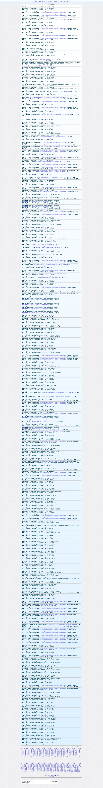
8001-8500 (40, 747)
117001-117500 (63, 770)
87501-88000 (33, 764)
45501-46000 (69, 754)
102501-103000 (38, 767)
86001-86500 (75, 763)
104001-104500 (59, 767)
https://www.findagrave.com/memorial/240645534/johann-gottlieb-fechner (51, 136)
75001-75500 (63, 761)
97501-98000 (33, 766)
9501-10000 (55, 747)
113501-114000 (73, 769)
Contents (38, 1)
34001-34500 (51, 752)
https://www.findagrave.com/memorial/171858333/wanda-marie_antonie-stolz (56, 425)
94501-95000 (57, 765)
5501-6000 (75, 746)
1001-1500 (30, 746)
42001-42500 (27, 754)
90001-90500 (63, 764)
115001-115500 (35, 770)
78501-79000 (45, 762)
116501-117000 (56, 770)
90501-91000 (69, 764)
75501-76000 (69, 761)
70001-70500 (63, 760)
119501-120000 (38, 771)
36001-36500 (75, 752)
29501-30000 (57, 751)
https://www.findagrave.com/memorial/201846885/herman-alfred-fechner (50, 171)
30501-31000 (69, 751)
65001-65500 (63, 758)
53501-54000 (45, 756)
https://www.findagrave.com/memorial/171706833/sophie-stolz (46, 422)
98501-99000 (45, 766)
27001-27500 (27, 751)
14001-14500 (51, 748)
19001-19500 (51, 749)
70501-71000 (69, 760)
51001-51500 (75, 755)
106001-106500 (28, 768)
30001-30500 (63, 751)
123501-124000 (35, 772)
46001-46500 (75, 754)
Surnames (49, 1)
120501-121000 (52, 771)
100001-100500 (64, 766)
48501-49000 (45, 755)
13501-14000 (45, 748)
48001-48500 (39, 755)
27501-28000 (33, 751)
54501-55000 (57, 756)
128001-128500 (38, 773)
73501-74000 (45, 761)
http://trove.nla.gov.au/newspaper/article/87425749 (59, 14)
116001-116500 (49, 770)
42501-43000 (33, 754)
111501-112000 (45, 769)
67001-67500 (27, 760)
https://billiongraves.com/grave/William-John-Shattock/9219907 (48, 277)
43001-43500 (39, 754)
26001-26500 (75, 750)
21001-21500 (75, 749)
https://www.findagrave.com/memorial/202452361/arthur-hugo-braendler (50, 549)
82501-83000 (33, 763)
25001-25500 (63, 750)
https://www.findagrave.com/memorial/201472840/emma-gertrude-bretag (54, 185)
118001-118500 (77, 770)
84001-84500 (51, 763)
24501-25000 (57, 750)
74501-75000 (57, 761)
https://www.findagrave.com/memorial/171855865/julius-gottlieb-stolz (48, 429)
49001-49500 (51, 755)
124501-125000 (49, 772)
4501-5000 (65, 746)
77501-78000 (33, 762)
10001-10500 (61, 747)
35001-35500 (63, 752)
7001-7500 (30, 747)
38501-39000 (45, 753)
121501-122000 (66, 771)
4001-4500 (60, 746)
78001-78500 (39, 762)
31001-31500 (75, 751)
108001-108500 (56, 768)
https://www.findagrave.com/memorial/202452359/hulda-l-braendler (47, 547)
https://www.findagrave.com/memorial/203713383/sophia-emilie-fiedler (49, 431)
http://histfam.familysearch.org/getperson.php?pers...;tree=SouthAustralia (60, 56)
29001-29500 (51, 751)
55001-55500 (63, 756)
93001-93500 (39, 765)
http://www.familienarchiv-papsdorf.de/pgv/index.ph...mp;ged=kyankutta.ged (50, 264)
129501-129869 (59, 773)
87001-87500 (27, 764)
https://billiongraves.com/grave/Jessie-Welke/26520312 (43, 244)
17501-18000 (33, 749)
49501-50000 (57, 755)
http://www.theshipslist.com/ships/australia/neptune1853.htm (34, 64)
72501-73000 (33, 761)
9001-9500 (50, 747)
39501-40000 (57, 753)
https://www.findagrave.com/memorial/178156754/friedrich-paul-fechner (50, 161)
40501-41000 (69, 753)
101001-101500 (78, 766)
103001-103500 (45, 767)
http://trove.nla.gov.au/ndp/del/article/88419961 (62, 91)
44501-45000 (57, 754)
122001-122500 (73, 771)
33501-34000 (45, 752)
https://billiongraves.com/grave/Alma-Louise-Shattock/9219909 (48, 273)
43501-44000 (45, 754)
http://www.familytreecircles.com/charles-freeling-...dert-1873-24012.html (64, 624)
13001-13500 (39, 748)
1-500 (22, 746)
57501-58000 (33, 757)
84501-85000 (57, 763)
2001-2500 (40, 746)
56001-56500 (75, 756)
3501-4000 (55, 746)
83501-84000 (45, 763)
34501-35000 (57, 752)
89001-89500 (51, 764)
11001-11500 (73, 747)
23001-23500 (39, 750)
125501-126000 (63, 772)
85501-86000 (69, 763)
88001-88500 (39, 764)
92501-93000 (33, 765)
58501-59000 (45, 757)
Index (55, 1)
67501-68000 (33, 760)
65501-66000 (69, 758)
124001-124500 (42, 772)
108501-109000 (63, 768)
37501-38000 (33, 753)
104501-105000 (66, 767)
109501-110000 (77, 768)
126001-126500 (70, 772)
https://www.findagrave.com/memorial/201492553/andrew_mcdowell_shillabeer (56, 396)
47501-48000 (33, 755)
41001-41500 (75, 753)
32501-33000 (33, 752)
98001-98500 (39, 766)
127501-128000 (31, 773)
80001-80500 (63, 762)
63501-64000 (45, 758)
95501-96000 (69, 765)
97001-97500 (27, 766)
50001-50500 (63, 755)
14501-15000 (57, 748)
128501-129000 (45, 773)
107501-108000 (49, 768)
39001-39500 (51, 753)
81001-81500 (75, 762)
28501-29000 (45, 751)
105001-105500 (73, 767)
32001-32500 (27, 752)
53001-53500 (39, 756)
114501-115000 (28, 770)
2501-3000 (45, 746)
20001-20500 (63, 749)
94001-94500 (51, 765)
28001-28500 (39, 751)
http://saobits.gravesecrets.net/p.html (47, 59)
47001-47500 (27, 755)
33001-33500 (39, 752)
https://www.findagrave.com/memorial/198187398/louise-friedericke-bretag (54, 177)
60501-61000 (69, 757)
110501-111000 (31, 769)
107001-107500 (42, 768)
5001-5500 (70, 746)
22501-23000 (33, 750)
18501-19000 (45, 749)
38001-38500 (39, 753)
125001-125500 (56, 772)
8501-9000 (45, 747)
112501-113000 (59, 769)
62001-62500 (27, 758)
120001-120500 (45, 771)
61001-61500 (75, 757)
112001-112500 (52, 769)
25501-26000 (69, 750)
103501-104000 (52, 767)
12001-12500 (27, 748)
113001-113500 (66, 769)
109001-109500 (70, 768)
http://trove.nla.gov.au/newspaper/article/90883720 (59, 16)
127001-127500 (24, 773)
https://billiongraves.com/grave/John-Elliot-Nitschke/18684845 (47, 238)
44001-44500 (51, 754)
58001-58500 (39, 757)
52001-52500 (27, 756)
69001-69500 (51, 760)
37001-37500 (27, 753)
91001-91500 (75, 764)
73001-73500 (39, 761)
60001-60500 (63, 757)
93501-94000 (45, 765)
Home (43, 1)
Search (65, 1)
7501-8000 (35, 747)
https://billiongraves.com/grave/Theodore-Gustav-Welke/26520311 (49, 247)
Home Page (51, 776)
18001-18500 (39, 749)
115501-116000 (42, 770)
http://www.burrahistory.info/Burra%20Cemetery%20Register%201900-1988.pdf (58, 54)
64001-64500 (51, 758)
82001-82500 (27, 763)
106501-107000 (35, 768)
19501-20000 (57, 749)
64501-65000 (57, 758)
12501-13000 (33, 748)
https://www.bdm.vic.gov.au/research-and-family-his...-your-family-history (56, 114)
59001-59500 (51, 757)
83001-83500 (39, 763)
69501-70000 (57, 760)
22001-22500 (27, 750)
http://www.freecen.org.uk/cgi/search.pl (37, 60)
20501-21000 (69, 749)
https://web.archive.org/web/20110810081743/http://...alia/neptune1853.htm (37, 65)
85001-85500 (63, 763)
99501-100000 (57, 766)
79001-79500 (51, 762)
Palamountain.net (28, 97)
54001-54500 (51, 756)
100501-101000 (71, 766)
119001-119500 (31, 771)
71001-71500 (75, 760)
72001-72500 (27, 761)
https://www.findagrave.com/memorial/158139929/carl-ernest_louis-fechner (52, 140)
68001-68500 (39, 760)
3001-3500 (50, 746)
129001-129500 (52, 773)
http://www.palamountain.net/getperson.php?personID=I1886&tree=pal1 (48, 97)
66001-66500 (75, 758)
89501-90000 (57, 764)
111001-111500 (38, 769)
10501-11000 (67, 747)
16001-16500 (75, 748)
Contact (60, 1)
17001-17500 (27, 749)
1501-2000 (35, 746)
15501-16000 (69, 748)
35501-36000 (69, 752)
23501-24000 (45, 750)
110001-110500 (24, 769)
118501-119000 (24, 771)
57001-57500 (27, 757)
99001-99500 (51, 766)
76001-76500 (75, 761)
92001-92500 (27, 765)
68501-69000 (45, 760)
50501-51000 (69, 755)
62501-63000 (33, 758)
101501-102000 (24, 767)
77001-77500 (27, 762)
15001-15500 (63, 748)
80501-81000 (69, 762)
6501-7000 (26, 747)
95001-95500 (63, 765)
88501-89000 (45, 764)
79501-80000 (57, 762)
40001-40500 (63, 753)
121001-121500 (59, 771)
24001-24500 (51, 750)
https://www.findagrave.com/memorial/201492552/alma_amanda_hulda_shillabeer (59, 392)
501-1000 (26, 746)
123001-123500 (28, 772)
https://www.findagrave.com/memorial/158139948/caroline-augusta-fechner (54, 144)
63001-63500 (39, 758)
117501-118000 (70, 770)
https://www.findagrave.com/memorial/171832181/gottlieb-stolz (44, 421)
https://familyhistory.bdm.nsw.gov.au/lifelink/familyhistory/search (35, 201)
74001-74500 (51, 761)
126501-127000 (77, 772)
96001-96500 (75, 765)
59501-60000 (57, 757)
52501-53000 (33, 756)
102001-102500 (31, 767)
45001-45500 (63, 754)
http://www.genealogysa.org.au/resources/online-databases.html (53, 12)
